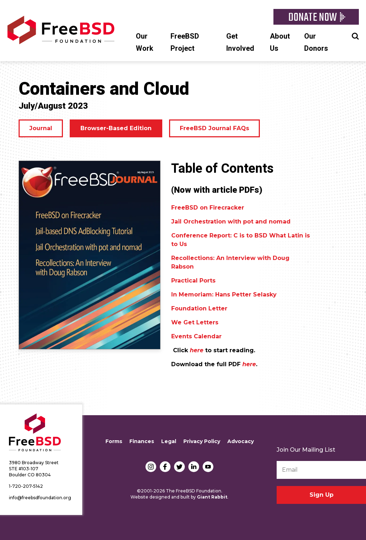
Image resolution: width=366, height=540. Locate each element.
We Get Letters (194, 322)
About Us (280, 42)
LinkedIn (194, 467)
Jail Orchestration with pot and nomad (231, 221)
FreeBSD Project (184, 42)
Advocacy (240, 441)
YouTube (208, 467)
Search (355, 35)
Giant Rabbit (212, 497)
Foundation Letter (199, 308)
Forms (113, 441)
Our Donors (316, 42)
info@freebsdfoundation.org (40, 497)
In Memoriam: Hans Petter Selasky (224, 294)
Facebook (165, 467)
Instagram (151, 467)
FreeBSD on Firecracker (207, 207)
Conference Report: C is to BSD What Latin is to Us (240, 239)
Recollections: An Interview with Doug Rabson (230, 262)
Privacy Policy (201, 441)
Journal (40, 128)
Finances (141, 441)
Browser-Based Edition (116, 128)
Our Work (144, 42)
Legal (168, 441)
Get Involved (240, 42)
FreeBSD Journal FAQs (214, 128)
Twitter (179, 467)
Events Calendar (196, 336)
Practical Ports (193, 280)
